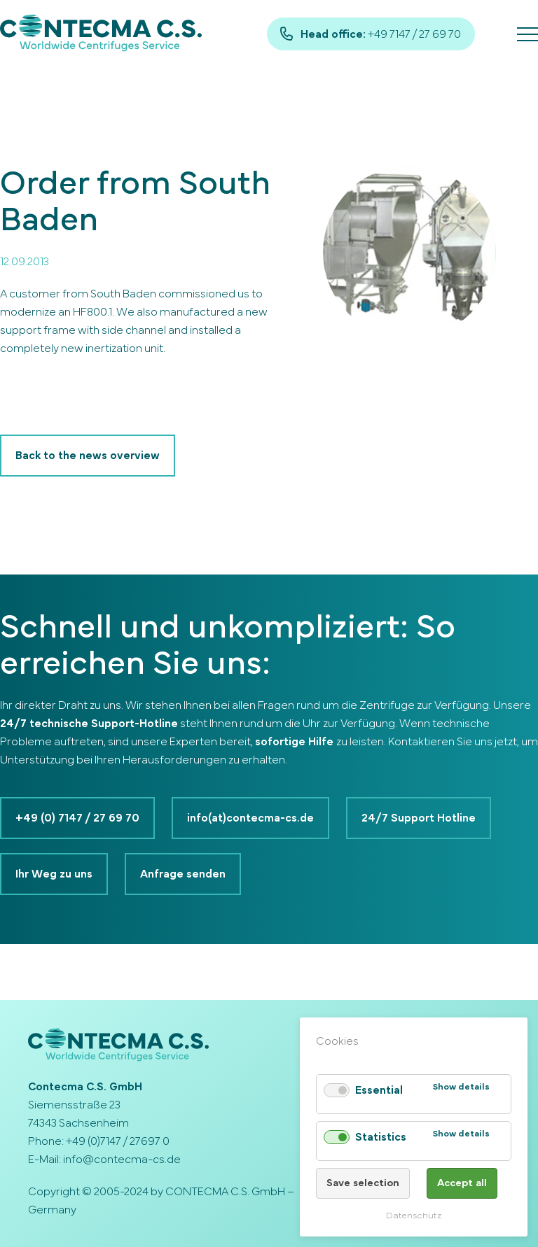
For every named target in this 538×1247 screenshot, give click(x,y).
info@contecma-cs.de (122, 1159)
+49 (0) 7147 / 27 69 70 (77, 818)
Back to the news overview (87, 455)
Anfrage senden (183, 874)
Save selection (362, 1183)
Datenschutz (413, 1215)
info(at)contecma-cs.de (250, 818)
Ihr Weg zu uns (53, 874)
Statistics (380, 1137)
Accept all (462, 1183)
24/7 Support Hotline (418, 818)
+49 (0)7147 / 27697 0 (118, 1141)
